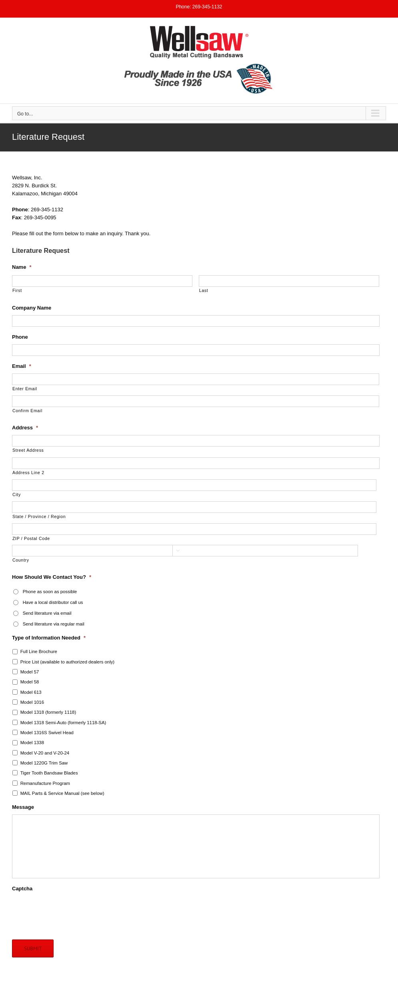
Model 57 (29, 671)
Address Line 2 (28, 472)
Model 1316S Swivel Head (47, 732)
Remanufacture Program (45, 783)
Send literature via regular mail (53, 624)
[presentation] (73, 911)
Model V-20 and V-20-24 (45, 753)
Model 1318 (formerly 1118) (48, 712)
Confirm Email (27, 410)
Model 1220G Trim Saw (44, 763)
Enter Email (24, 388)
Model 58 (29, 681)
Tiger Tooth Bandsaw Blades (49, 773)
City (16, 494)
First (17, 290)
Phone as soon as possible (50, 591)
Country (20, 560)
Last (203, 290)
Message (23, 807)
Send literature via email (47, 613)
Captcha (22, 889)
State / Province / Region (39, 516)
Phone (20, 337)
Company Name (31, 308)
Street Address (28, 450)
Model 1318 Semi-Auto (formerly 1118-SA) (63, 722)
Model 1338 (32, 742)
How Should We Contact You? (51, 577)
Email (21, 366)
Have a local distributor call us (53, 602)
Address (25, 428)
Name (21, 267)
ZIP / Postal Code (31, 538)
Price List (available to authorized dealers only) (67, 661)
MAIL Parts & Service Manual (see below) (62, 793)
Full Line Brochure (38, 651)
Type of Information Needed (49, 638)
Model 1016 (32, 702)
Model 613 (31, 692)
